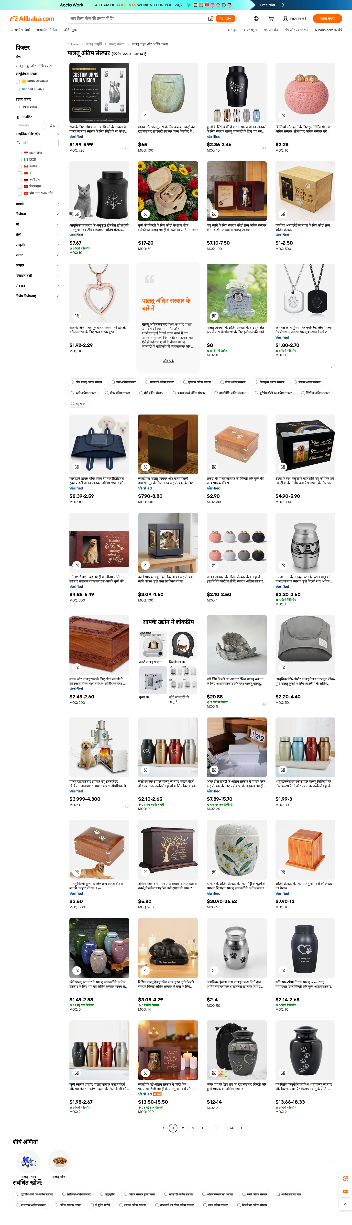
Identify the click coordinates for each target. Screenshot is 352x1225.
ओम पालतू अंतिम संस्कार (86, 382)
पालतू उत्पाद (116, 44)
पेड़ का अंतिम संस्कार (307, 382)
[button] (211, 18)
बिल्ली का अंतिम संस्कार (252, 1205)
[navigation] (37, 586)
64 (231, 1128)
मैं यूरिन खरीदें (100, 1205)
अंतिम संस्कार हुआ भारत (139, 1194)
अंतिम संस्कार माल (288, 1194)
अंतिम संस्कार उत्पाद (68, 1205)
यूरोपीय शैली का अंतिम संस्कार (273, 393)
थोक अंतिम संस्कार (117, 393)
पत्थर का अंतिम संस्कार (30, 1205)
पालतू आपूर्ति (94, 44)
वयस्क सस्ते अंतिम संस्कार (189, 393)
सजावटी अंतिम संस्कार (159, 382)
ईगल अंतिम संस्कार (232, 382)
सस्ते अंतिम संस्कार (254, 1194)
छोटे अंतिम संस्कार (151, 393)
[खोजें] (225, 18)
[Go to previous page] (163, 1128)
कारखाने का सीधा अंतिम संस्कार (174, 1205)
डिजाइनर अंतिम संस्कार (269, 382)
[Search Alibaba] (137, 18)
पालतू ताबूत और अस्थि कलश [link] (150, 44)
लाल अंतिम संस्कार (215, 1205)
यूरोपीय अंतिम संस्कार (197, 382)
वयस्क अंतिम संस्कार (132, 1205)
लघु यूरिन (78, 404)
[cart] (272, 19)
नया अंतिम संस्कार (123, 382)
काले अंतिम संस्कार (83, 393)
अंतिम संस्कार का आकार (217, 1194)
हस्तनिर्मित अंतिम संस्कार (229, 393)
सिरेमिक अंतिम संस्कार (315, 393)
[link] (345, 1178)
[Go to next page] (241, 1128)
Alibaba (72, 44)
